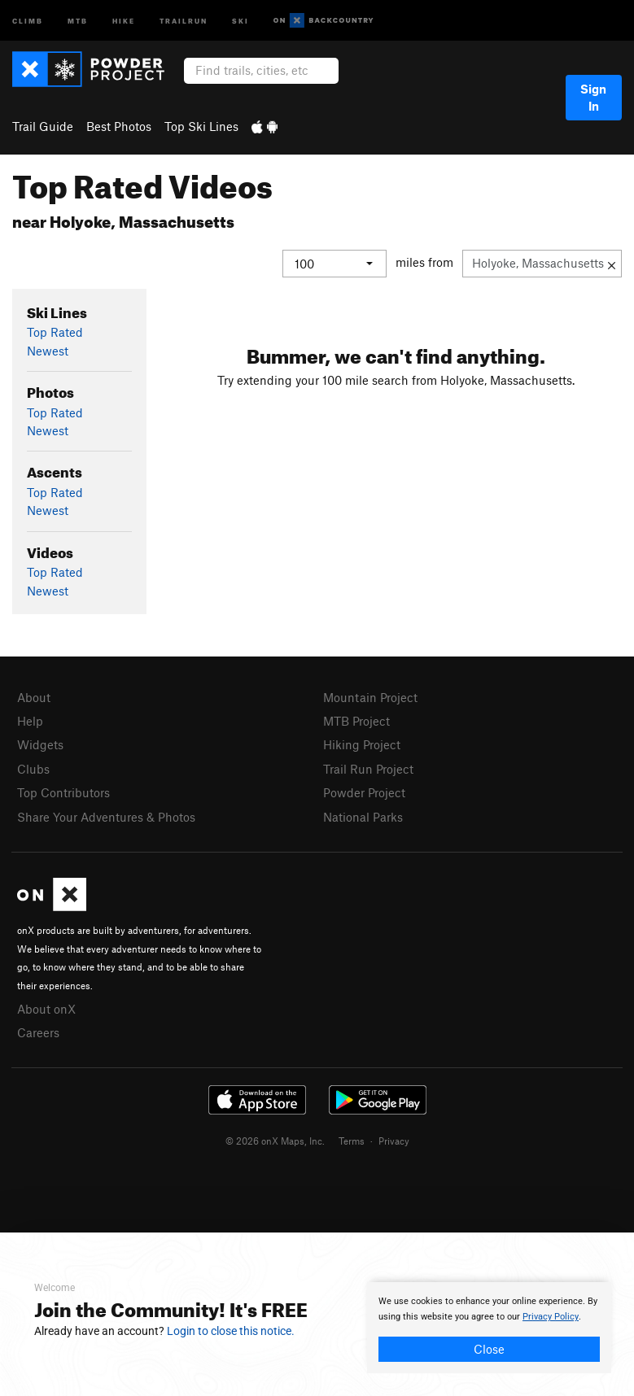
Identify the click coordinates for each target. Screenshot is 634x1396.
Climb (27, 20)
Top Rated (55, 332)
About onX (46, 1008)
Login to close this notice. (231, 1330)
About (33, 696)
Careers (38, 1032)
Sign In (593, 97)
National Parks (363, 816)
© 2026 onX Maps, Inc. (275, 1140)
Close (489, 1348)
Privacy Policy (551, 1316)
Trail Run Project (368, 768)
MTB (78, 20)
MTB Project (356, 720)
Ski (240, 20)
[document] (489, 1327)
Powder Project (364, 792)
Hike (123, 20)
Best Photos (118, 126)
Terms (352, 1140)
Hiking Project (361, 744)
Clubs (33, 768)
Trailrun (184, 20)
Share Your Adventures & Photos (106, 816)
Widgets (40, 744)
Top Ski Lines (201, 126)
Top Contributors (63, 792)
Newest (47, 349)
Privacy (393, 1140)
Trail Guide (42, 126)
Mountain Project (370, 696)
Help (30, 720)
